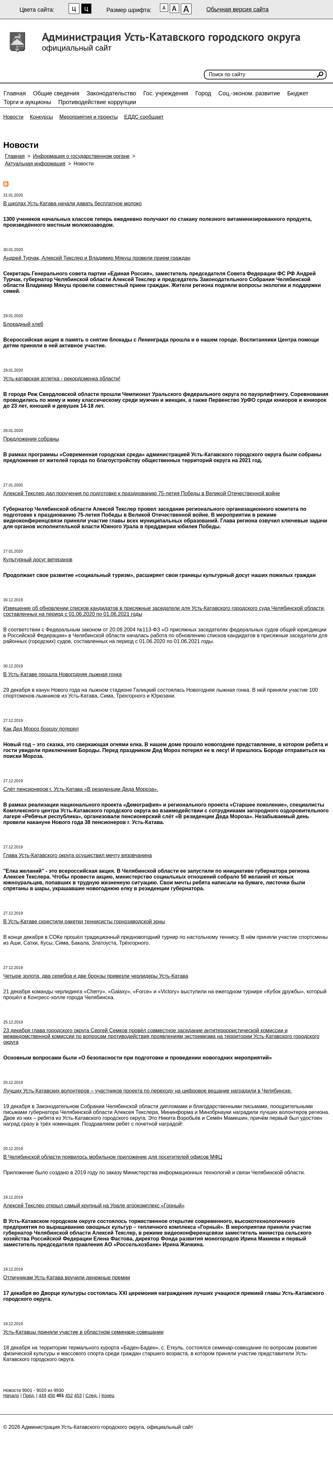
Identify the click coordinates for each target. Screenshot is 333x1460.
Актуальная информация (35, 163)
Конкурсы (41, 117)
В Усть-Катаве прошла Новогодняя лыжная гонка (62, 674)
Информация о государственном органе (81, 156)
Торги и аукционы (27, 102)
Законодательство (111, 93)
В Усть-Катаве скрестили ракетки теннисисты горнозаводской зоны (84, 921)
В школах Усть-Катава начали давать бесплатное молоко (72, 203)
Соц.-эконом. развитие (249, 93)
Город (203, 93)
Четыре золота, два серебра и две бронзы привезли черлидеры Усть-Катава (95, 976)
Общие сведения (56, 93)
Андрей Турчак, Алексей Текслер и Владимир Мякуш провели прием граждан (97, 258)
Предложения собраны (31, 439)
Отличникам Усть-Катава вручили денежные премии (66, 1277)
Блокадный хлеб (23, 324)
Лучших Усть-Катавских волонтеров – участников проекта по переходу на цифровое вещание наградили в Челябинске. (147, 1091)
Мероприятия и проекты (88, 117)
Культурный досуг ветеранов (38, 559)
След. (92, 1395)
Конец (107, 1395)
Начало (11, 1395)
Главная (15, 93)
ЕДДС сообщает (144, 117)
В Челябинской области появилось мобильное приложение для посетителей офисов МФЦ (112, 1157)
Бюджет (297, 93)
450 (51, 1395)
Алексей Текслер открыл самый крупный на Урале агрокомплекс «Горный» (94, 1205)
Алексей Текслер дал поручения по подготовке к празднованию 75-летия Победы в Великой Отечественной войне (141, 493)
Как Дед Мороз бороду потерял (41, 729)
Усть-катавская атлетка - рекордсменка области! (61, 378)
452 (69, 1395)
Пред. (29, 1395)
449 (42, 1395)
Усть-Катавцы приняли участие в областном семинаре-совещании (83, 1332)
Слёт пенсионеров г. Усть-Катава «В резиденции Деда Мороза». (80, 789)
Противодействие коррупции (97, 102)
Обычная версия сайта (237, 9)
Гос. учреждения (165, 93)
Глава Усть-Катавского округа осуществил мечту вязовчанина (77, 855)
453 (78, 1395)
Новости (13, 117)
